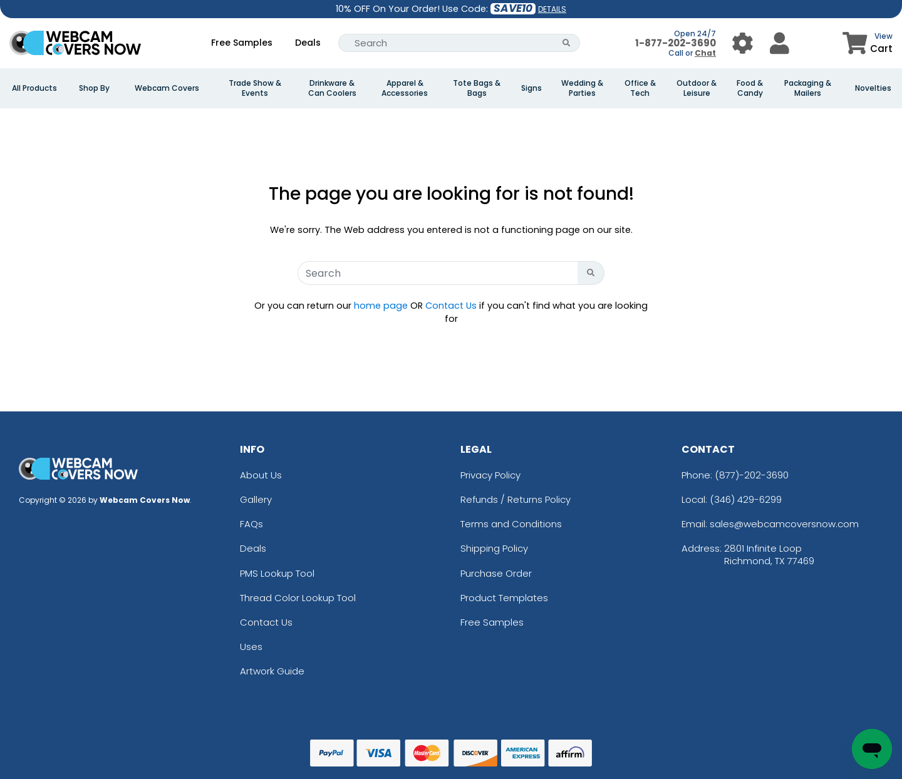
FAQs (251, 523)
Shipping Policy (494, 548)
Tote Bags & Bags (476, 88)
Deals (308, 42)
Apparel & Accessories (404, 88)
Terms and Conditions (511, 523)
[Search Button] (566, 43)
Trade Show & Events (255, 88)
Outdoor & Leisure (696, 88)
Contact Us (451, 305)
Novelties (873, 88)
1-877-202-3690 (675, 42)
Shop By (94, 88)
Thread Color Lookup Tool (298, 597)
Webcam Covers (167, 88)
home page (381, 305)
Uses (251, 646)
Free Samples (241, 42)
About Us (261, 475)
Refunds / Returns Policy (515, 499)
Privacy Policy (490, 475)
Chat (705, 53)
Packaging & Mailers (807, 88)
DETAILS (552, 9)
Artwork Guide (272, 671)
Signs (531, 88)
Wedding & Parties (582, 88)
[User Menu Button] (742, 42)
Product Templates (504, 597)
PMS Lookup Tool (277, 573)
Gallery (256, 499)
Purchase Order (496, 573)
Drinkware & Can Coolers (332, 88)
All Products (34, 88)
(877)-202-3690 (752, 475)
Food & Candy (750, 88)
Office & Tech (640, 88)
